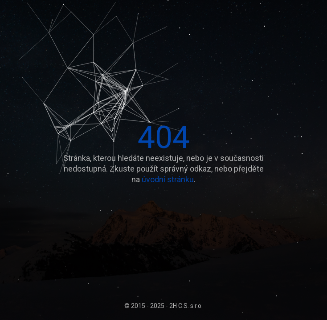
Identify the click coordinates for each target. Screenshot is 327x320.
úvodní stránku (168, 179)
